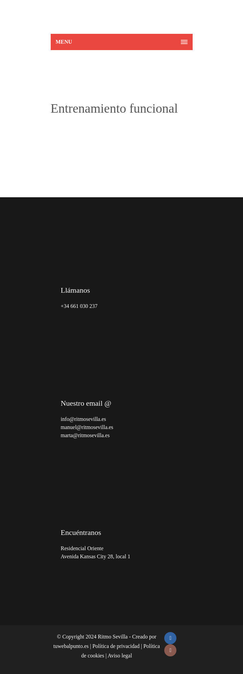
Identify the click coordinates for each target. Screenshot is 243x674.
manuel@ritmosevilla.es (87, 427)
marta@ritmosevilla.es (85, 435)
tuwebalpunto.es (71, 646)
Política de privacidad (116, 646)
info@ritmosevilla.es (83, 419)
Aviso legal (119, 655)
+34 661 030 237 (79, 306)
